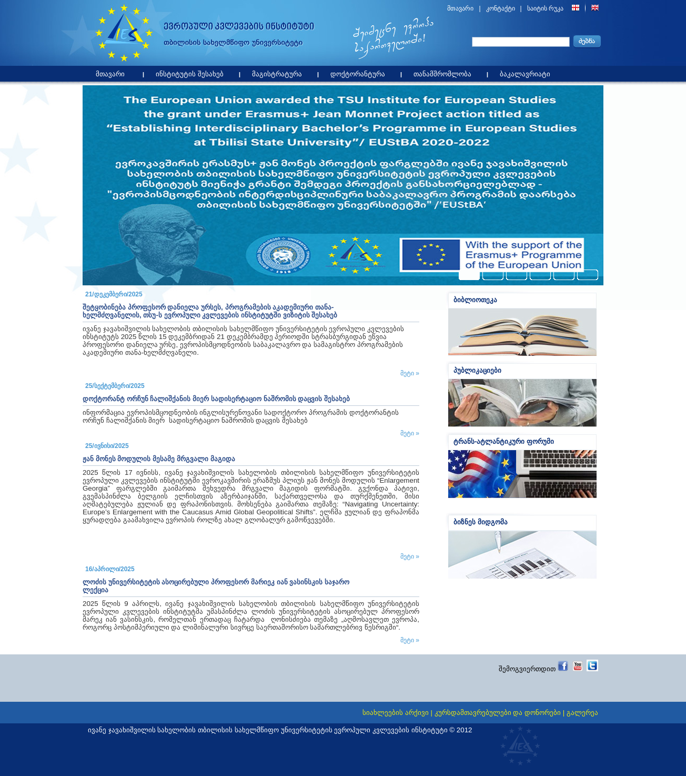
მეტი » (409, 373)
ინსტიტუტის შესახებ (192, 72)
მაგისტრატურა (279, 72)
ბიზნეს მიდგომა (480, 522)
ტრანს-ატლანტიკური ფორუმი (503, 441)
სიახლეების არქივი (395, 713)
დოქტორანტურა (360, 72)
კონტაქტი (500, 8)
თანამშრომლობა (445, 72)
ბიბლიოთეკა (475, 300)
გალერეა (582, 713)
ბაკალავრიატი (528, 72)
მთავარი (460, 8)
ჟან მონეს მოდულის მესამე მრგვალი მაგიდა (159, 459)
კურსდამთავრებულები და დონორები (498, 713)
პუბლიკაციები (477, 370)
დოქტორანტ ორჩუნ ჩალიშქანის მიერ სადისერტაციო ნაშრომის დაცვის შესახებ (216, 399)
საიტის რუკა (545, 8)
